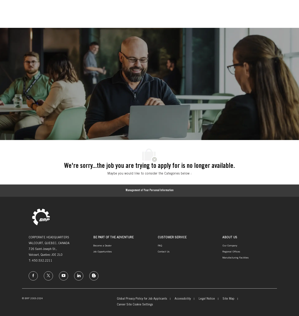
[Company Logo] (27, 10)
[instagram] (63, 275)
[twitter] (48, 275)
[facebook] (33, 275)
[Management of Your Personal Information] (149, 190)
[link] (41, 217)
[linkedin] (78, 275)
